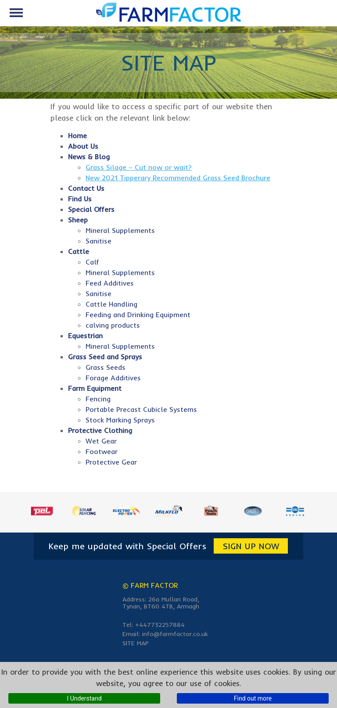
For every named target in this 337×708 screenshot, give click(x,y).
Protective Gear (111, 462)
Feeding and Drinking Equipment (138, 314)
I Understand (84, 698)
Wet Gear (101, 440)
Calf (92, 261)
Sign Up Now (250, 545)
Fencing (98, 398)
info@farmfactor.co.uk (175, 634)
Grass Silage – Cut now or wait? (139, 167)
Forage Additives (113, 377)
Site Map (135, 643)
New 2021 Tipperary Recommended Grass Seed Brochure (178, 177)
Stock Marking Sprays (120, 419)
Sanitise (98, 240)
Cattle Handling (111, 304)
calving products (113, 325)
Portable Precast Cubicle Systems (141, 409)
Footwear (102, 451)
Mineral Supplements (120, 230)
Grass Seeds (105, 367)
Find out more (253, 698)
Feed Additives (110, 283)
